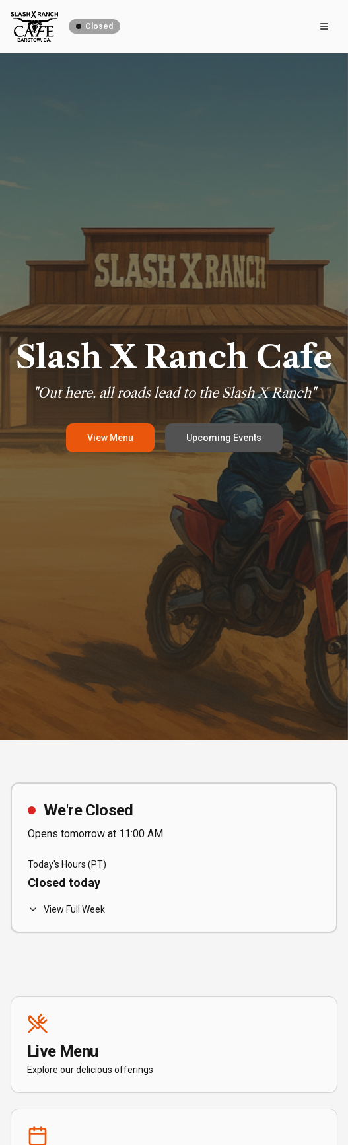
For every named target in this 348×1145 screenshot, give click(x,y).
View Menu (110, 438)
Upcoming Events (223, 438)
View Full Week (66, 909)
